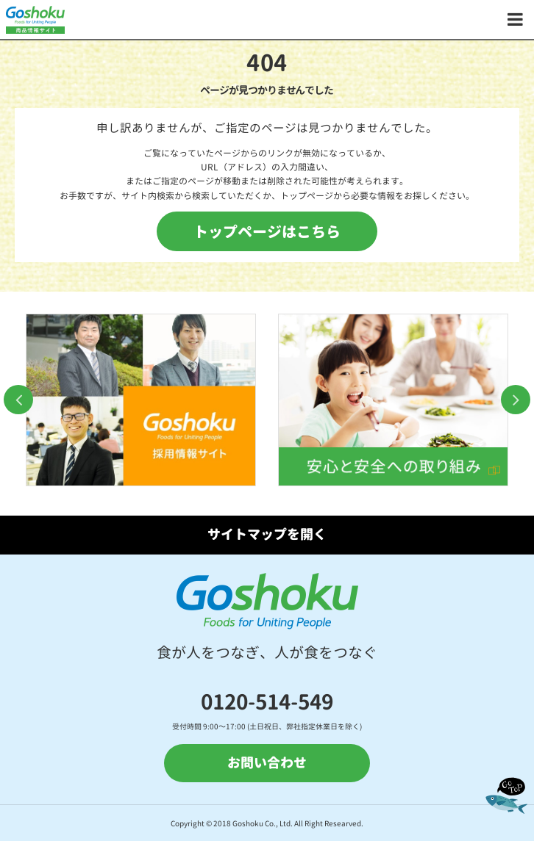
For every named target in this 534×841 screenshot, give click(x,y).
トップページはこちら (267, 231)
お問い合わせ (267, 763)
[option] (141, 400)
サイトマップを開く (267, 534)
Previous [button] (18, 399)
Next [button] (515, 399)
